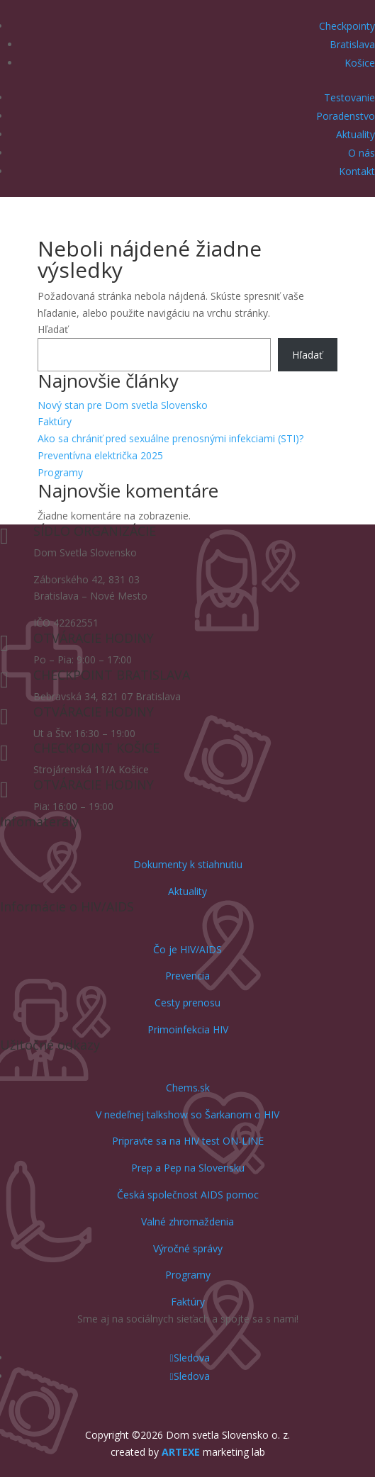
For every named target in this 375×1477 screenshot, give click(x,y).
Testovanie (349, 97)
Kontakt (357, 171)
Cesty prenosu (187, 1002)
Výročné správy (188, 1248)
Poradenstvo (345, 116)
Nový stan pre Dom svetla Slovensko (123, 405)
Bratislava (352, 44)
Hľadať (53, 329)
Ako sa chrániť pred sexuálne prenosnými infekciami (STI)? (170, 438)
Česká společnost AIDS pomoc (188, 1194)
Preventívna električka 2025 (100, 455)
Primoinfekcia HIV (187, 1029)
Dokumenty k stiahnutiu (187, 864)
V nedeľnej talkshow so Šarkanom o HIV (187, 1114)
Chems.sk (188, 1087)
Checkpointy (347, 26)
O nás (361, 152)
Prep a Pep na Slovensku (188, 1167)
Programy (60, 472)
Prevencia (187, 975)
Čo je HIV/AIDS (187, 949)
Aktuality (355, 134)
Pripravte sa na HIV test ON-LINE (188, 1140)
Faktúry (55, 421)
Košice (360, 62)
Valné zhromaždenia (187, 1221)
